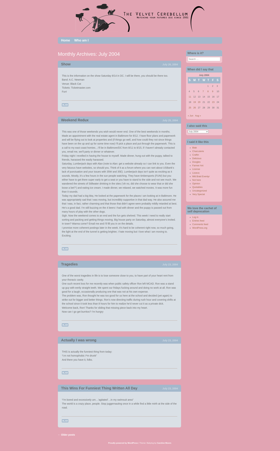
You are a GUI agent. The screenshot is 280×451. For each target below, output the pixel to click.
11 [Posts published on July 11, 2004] (190, 97)
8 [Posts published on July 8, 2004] (208, 91)
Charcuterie (198, 151)
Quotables (197, 187)
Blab (65, 105)
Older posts (66, 434)
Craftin (195, 155)
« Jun (190, 115)
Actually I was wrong (78, 340)
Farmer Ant (197, 165)
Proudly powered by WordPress (123, 443)
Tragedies (69, 264)
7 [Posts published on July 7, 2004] (203, 91)
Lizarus (196, 173)
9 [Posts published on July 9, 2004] (212, 91)
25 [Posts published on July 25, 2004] (190, 107)
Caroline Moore (164, 443)
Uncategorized (199, 191)
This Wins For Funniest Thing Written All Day (99, 388)
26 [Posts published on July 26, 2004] (194, 107)
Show (66, 64)
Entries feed (198, 221)
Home (65, 40)
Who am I (81, 40)
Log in (195, 217)
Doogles (196, 162)
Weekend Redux (75, 120)
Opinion (196, 183)
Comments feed (200, 224)
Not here (196, 180)
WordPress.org (199, 228)
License (196, 169)
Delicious (196, 158)
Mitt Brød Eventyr (201, 176)
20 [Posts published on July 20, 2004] (199, 102)
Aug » (198, 115)
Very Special (198, 194)
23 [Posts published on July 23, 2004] (213, 102)
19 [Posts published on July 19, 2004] (194, 102)
